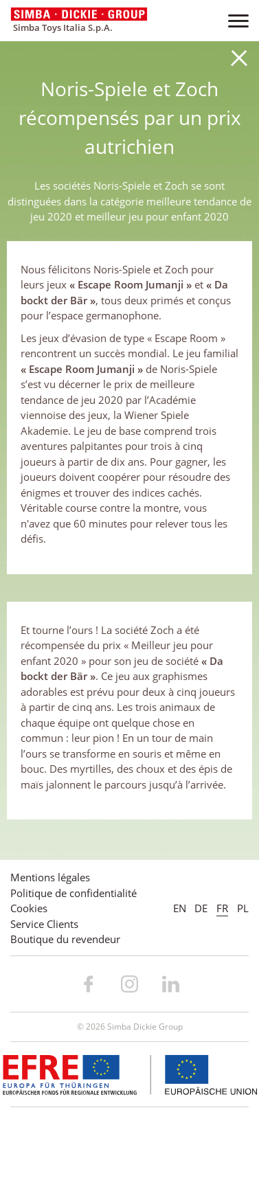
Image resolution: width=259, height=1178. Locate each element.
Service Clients (44, 924)
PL (243, 908)
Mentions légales (50, 877)
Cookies (28, 908)
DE (200, 908)
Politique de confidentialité (73, 893)
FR (222, 908)
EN (179, 908)
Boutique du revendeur (65, 939)
